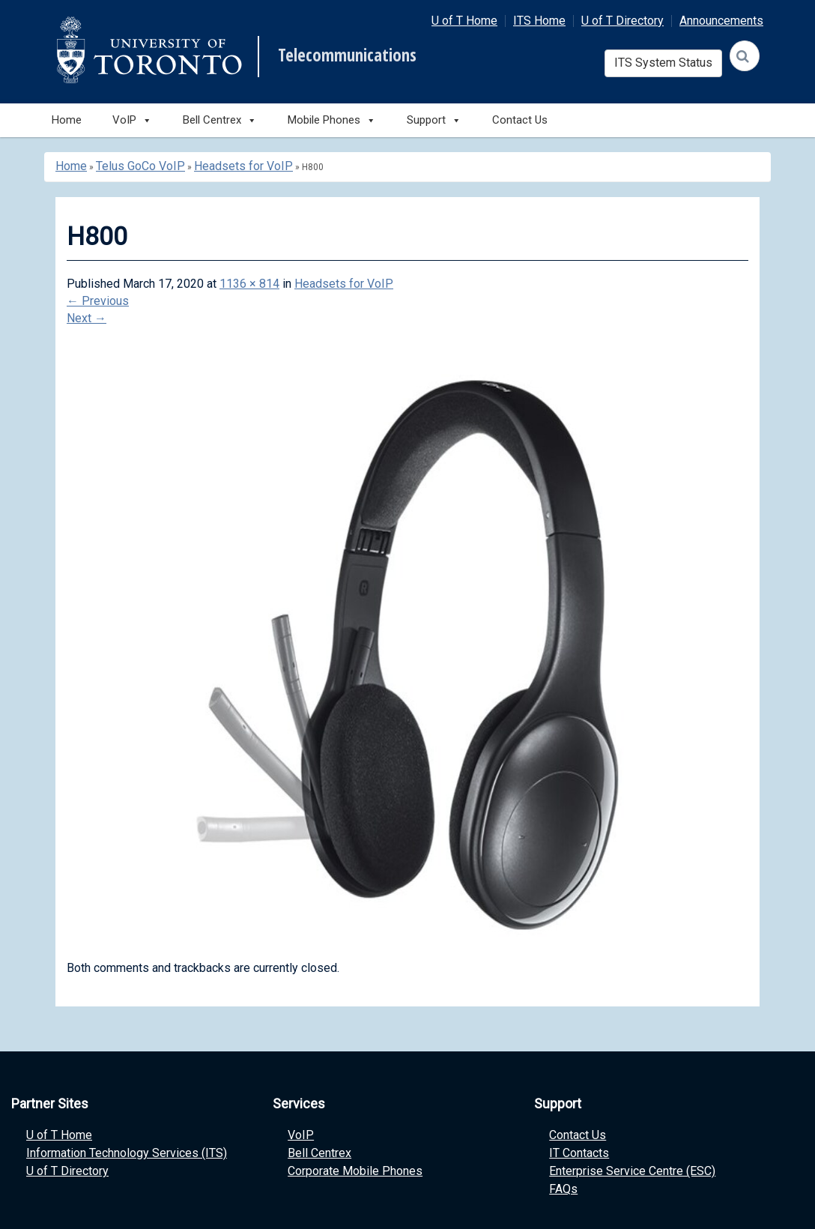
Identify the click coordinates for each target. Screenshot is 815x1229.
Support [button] (434, 120)
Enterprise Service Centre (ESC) (632, 1171)
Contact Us (520, 120)
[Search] (745, 55)
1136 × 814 (249, 284)
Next (86, 318)
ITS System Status (663, 62)
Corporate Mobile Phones (355, 1171)
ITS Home (539, 20)
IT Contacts (579, 1153)
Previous (98, 301)
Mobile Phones (332, 120)
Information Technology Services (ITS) (126, 1153)
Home (67, 120)
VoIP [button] (132, 120)
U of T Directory (622, 20)
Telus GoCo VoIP (140, 166)
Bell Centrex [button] (220, 120)
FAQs (563, 1189)
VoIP (301, 1135)
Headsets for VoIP (243, 166)
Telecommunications (347, 55)
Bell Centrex (319, 1153)
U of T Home (464, 20)
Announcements (721, 20)
